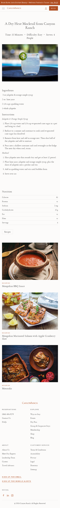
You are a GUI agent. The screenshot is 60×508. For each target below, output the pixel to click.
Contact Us (6, 418)
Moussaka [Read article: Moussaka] (7, 388)
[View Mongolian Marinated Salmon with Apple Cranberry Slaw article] (30, 311)
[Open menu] (3, 8)
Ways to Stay (35, 414)
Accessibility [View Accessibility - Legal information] (35, 454)
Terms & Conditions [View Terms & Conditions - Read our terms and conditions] (38, 450)
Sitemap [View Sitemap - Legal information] (33, 469)
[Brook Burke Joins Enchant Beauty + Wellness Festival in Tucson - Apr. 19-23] (54, 2)
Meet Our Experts (9, 454)
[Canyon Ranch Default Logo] (14, 8)
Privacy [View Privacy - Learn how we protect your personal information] (33, 458)
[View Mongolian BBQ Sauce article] (30, 261)
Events (32, 418)
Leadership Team (8, 458)
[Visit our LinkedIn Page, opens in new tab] (7, 495)
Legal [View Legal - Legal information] (32, 462)
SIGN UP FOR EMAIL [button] (12, 477)
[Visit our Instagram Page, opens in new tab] (12, 495)
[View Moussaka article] (30, 363)
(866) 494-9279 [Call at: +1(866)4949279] (8, 414)
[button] (46, 8)
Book (53, 8)
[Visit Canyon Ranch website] (30, 403)
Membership (35, 430)
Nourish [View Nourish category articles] (6, 283)
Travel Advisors (8, 465)
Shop (32, 434)
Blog (32, 438)
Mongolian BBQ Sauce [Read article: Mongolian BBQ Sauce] (13, 286)
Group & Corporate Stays (40, 426)
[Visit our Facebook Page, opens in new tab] (3, 495)
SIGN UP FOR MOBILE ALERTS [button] (16, 481)
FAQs (4, 422)
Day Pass (33, 422)
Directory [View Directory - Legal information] (34, 465)
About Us (5, 450)
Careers (5, 462)
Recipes (7, 232)
